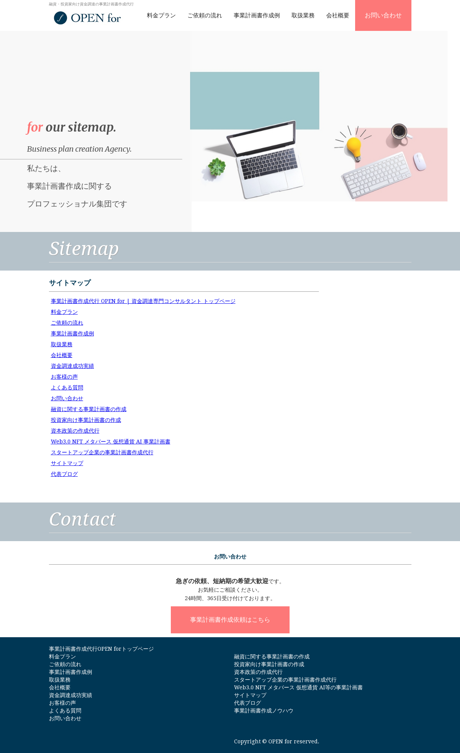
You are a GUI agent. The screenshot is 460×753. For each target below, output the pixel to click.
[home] (91, 14)
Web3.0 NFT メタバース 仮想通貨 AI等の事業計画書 (298, 687)
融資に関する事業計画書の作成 (88, 409)
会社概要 (337, 15)
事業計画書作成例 (257, 15)
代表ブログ (64, 474)
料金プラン (161, 15)
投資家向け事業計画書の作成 (86, 420)
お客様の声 (64, 377)
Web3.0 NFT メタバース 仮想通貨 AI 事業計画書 (110, 441)
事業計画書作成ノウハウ (263, 710)
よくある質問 (67, 387)
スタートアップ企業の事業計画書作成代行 (102, 452)
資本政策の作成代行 (75, 431)
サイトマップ (67, 463)
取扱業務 (303, 15)
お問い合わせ (383, 15)
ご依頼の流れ (204, 15)
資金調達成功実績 (72, 366)
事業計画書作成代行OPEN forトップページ (101, 649)
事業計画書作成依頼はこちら (230, 619)
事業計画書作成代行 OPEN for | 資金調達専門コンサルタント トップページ (143, 301)
